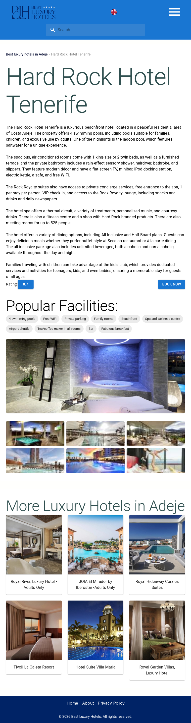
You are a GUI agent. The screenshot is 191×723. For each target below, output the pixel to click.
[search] (100, 30)
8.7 (25, 284)
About (88, 703)
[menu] (174, 11)
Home (72, 703)
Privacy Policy (111, 703)
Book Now (171, 284)
